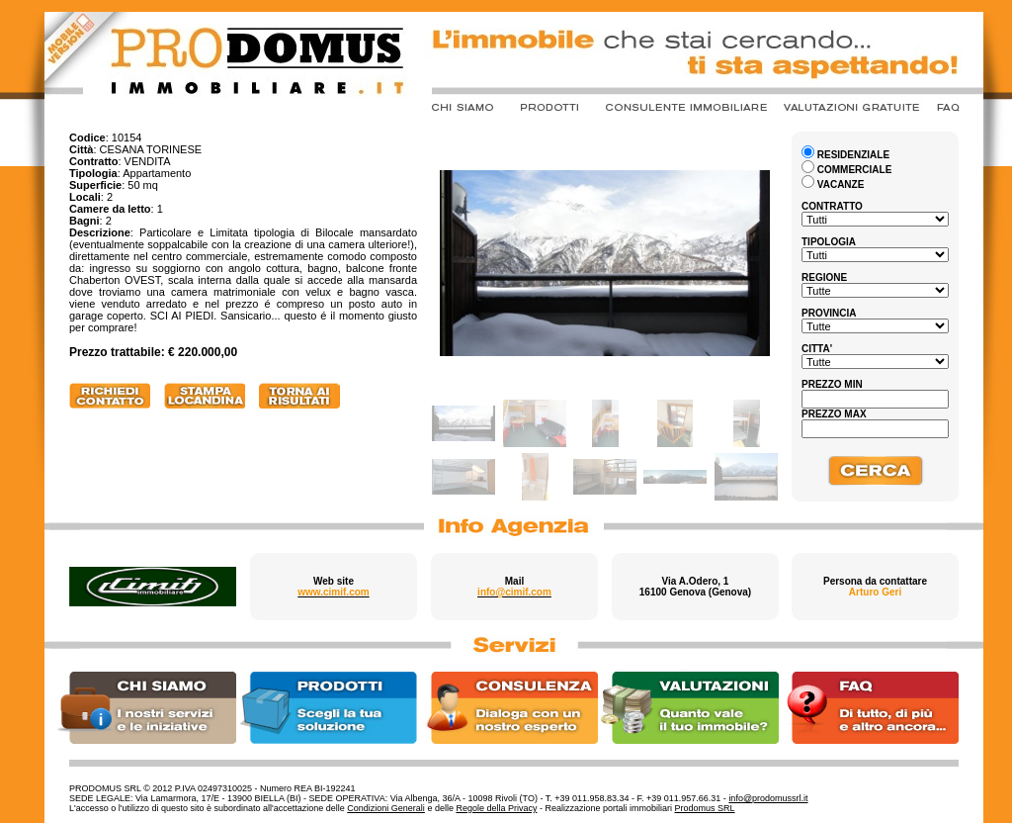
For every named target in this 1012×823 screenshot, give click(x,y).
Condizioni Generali (386, 808)
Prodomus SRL (705, 808)
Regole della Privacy (496, 808)
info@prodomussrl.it (767, 798)
